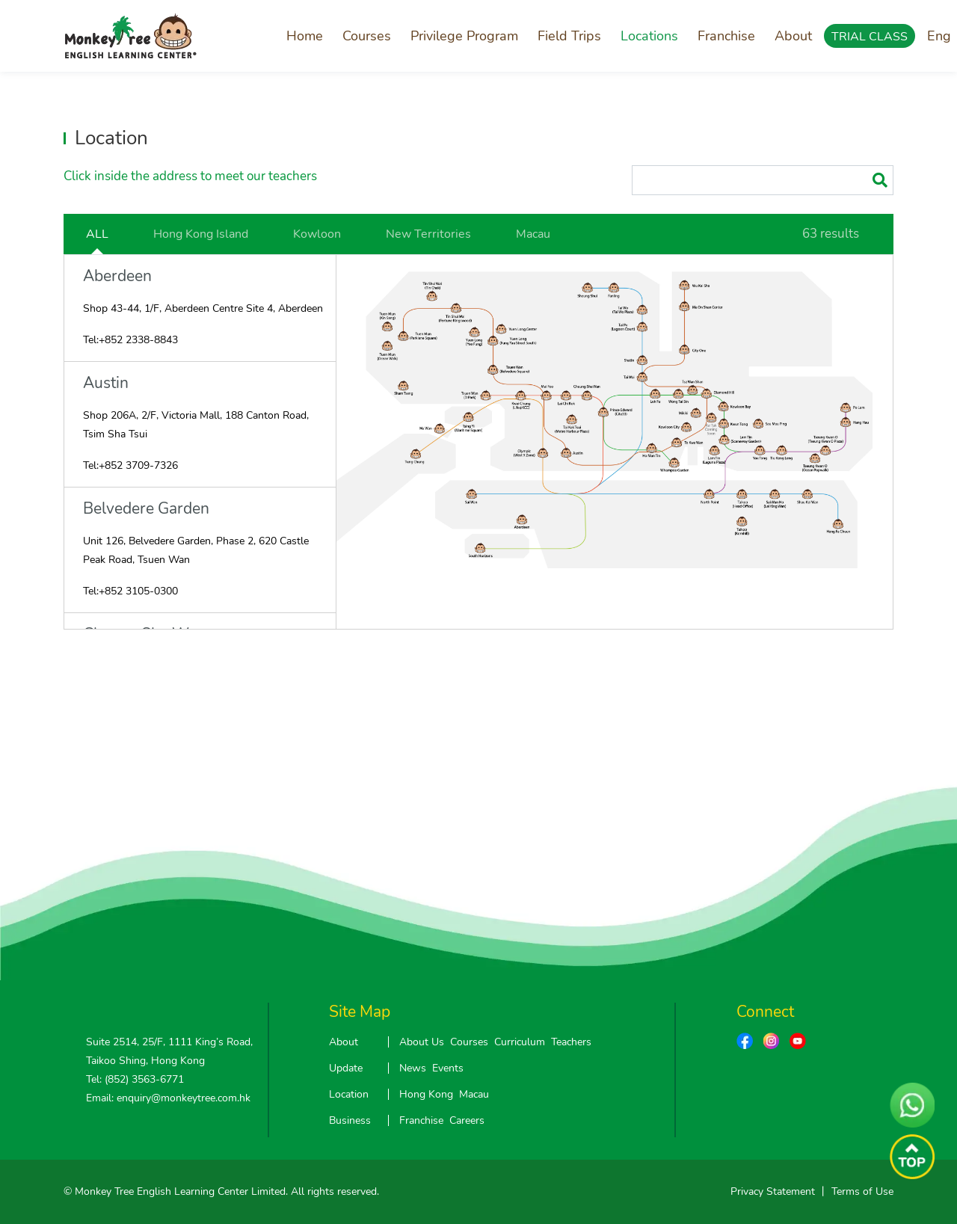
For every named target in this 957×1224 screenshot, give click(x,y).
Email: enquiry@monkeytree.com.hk (168, 1098)
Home (304, 36)
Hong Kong (426, 1094)
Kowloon (317, 234)
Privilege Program (464, 36)
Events (448, 1068)
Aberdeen (117, 276)
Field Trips (569, 36)
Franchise (726, 36)
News (412, 1068)
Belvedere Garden (146, 509)
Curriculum (519, 1042)
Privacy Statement (772, 1191)
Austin (106, 383)
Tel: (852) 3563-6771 (135, 1079)
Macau (533, 234)
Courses (366, 36)
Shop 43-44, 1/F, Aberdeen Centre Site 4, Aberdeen (203, 308)
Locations (649, 36)
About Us (421, 1042)
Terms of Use (862, 1191)
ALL (97, 234)
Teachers (571, 1042)
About (793, 36)
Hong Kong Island (200, 234)
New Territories (428, 234)
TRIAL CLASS (869, 36)
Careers (466, 1120)
